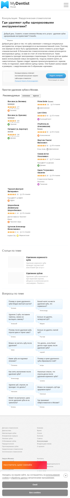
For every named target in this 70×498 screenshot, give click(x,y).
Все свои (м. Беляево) (17, 101)
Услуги (39, 433)
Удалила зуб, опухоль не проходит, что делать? (18, 386)
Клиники (40, 428)
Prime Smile (42, 101)
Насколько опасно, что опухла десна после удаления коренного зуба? (48, 374)
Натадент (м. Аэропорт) (18, 129)
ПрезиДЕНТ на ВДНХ (15, 198)
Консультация (9, 18)
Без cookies (35, 492)
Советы (39, 438)
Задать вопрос (56, 76)
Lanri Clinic (42, 113)
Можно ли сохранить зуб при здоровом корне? (49, 388)
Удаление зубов (34, 273)
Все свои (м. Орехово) (17, 115)
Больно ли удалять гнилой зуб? (48, 331)
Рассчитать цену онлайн (18, 465)
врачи (36, 96)
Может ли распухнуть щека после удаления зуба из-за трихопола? (19, 400)
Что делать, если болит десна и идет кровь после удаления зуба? (48, 345)
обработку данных (19, 478)
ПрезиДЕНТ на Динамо (45, 163)
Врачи (39, 430)
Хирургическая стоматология (35, 18)
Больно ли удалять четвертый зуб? (45, 318)
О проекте (40, 446)
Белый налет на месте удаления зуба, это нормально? (46, 304)
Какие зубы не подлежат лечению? (18, 360)
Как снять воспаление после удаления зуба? (20, 373)
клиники (26, 96)
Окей (35, 485)
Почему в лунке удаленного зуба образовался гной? (48, 360)
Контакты (40, 458)
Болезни (40, 436)
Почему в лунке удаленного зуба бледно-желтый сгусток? (20, 303)
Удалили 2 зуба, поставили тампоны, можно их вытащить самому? (19, 317)
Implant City (12, 235)
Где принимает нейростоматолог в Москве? (49, 401)
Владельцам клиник (44, 444)
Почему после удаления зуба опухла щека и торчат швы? (20, 331)
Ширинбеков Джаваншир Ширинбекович (14, 207)
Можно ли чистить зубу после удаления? (20, 344)
